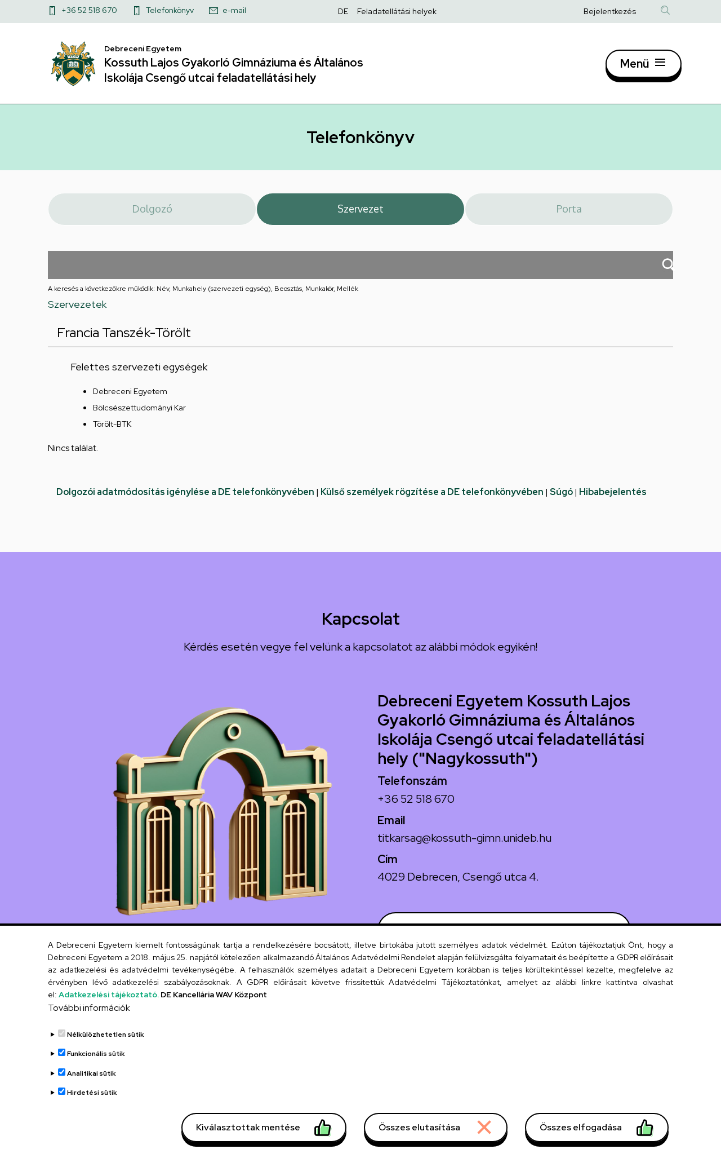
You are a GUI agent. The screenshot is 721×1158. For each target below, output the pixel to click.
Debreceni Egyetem (130, 398)
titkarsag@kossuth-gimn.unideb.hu (464, 844)
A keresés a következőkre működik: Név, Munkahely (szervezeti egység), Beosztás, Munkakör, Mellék (203, 294)
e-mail (234, 10)
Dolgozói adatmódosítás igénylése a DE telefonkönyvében (185, 499)
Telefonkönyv (170, 10)
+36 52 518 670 (89, 10)
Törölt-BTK (112, 431)
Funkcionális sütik (96, 1068)
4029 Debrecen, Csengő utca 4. (458, 883)
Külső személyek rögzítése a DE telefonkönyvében (432, 499)
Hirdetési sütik (92, 1107)
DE (343, 11)
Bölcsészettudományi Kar (139, 414)
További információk (89, 1022)
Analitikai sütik (91, 1088)
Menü (634, 66)
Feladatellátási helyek (397, 11)
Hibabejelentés (613, 499)
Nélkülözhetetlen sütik (105, 1048)
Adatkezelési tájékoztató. (109, 1009)
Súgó (561, 499)
